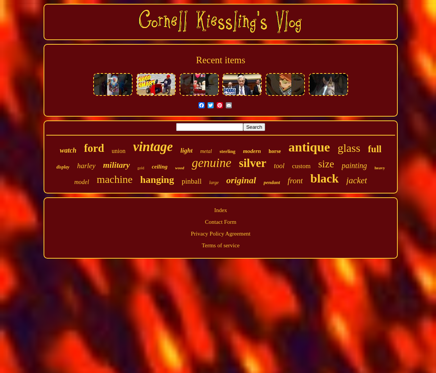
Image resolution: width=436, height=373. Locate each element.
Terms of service (221, 245)
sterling (228, 151)
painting (354, 165)
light (186, 150)
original (241, 180)
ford (94, 148)
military (116, 165)
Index (220, 210)
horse (275, 151)
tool (279, 166)
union (118, 151)
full (374, 149)
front (295, 180)
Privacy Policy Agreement (220, 234)
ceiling (160, 167)
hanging (157, 179)
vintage (153, 146)
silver (252, 163)
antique (309, 147)
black (324, 178)
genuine (211, 163)
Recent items (220, 60)
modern (252, 151)
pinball (192, 181)
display (63, 167)
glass (349, 148)
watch (68, 150)
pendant (272, 182)
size (326, 164)
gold (141, 168)
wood (179, 167)
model (81, 182)
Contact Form (220, 222)
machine (115, 179)
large (214, 182)
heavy (380, 167)
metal (206, 151)
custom (301, 166)
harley (86, 166)
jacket (356, 180)
